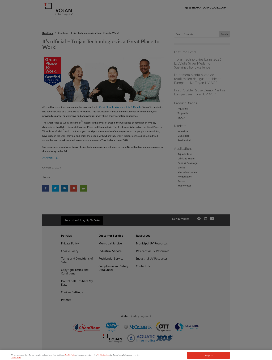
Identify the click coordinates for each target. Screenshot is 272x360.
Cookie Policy (70, 359)
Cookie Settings (103, 359)
